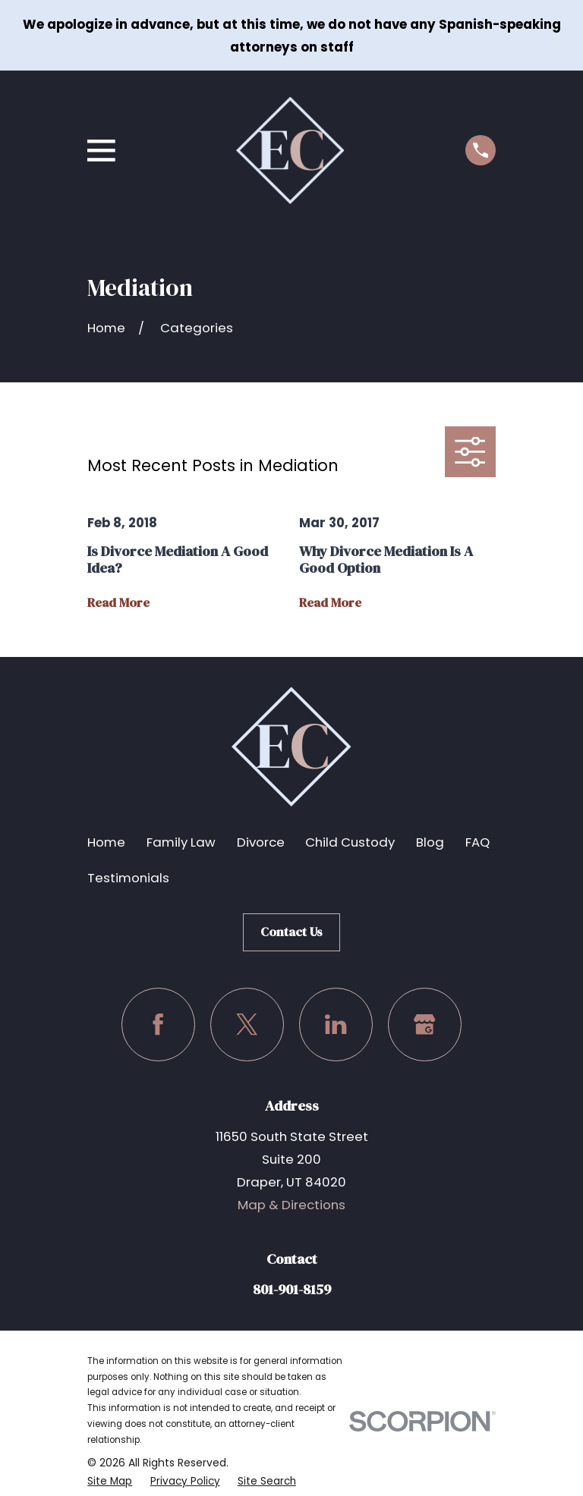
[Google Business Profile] (425, 1024)
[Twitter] (247, 1024)
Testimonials (128, 878)
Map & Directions (291, 1205)
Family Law (181, 842)
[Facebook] (158, 1024)
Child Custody (350, 842)
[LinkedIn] (336, 1024)
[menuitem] (110, 1480)
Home (106, 842)
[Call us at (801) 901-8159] (480, 150)
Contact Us (291, 932)
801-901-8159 (292, 1289)
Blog (430, 842)
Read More (118, 603)
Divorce (261, 842)
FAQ (477, 842)
